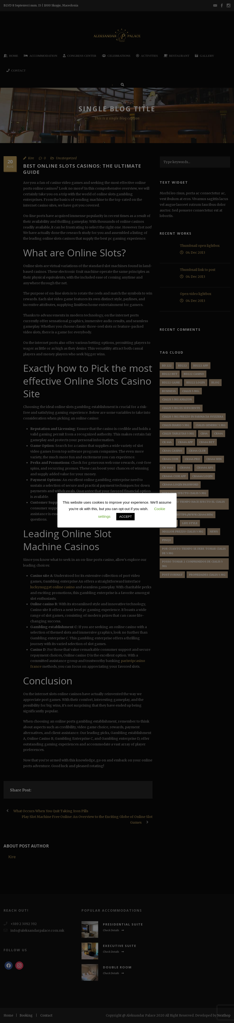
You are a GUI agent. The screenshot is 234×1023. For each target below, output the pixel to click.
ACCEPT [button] (125, 516)
